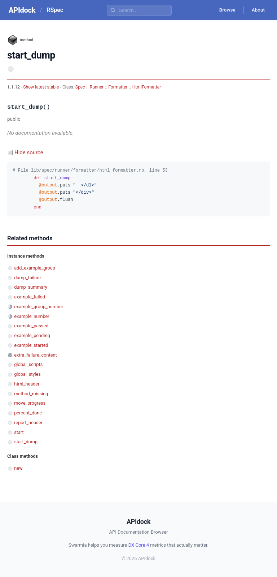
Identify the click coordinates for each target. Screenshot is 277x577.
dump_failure (27, 277)
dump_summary (30, 287)
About (257, 10)
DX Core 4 (138, 545)
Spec (80, 87)
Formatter (117, 87)
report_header (28, 422)
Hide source (28, 152)
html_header (26, 384)
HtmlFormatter (146, 87)
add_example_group (34, 268)
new (18, 468)
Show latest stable (41, 87)
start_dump (26, 441)
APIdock (22, 10)
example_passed (31, 325)
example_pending (32, 335)
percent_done (28, 412)
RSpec (55, 10)
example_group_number (38, 306)
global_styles (27, 374)
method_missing (31, 393)
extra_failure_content (35, 355)
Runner (97, 87)
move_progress (29, 403)
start (19, 432)
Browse (224, 10)
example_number (31, 316)
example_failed (29, 297)
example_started (31, 345)
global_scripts (28, 364)
